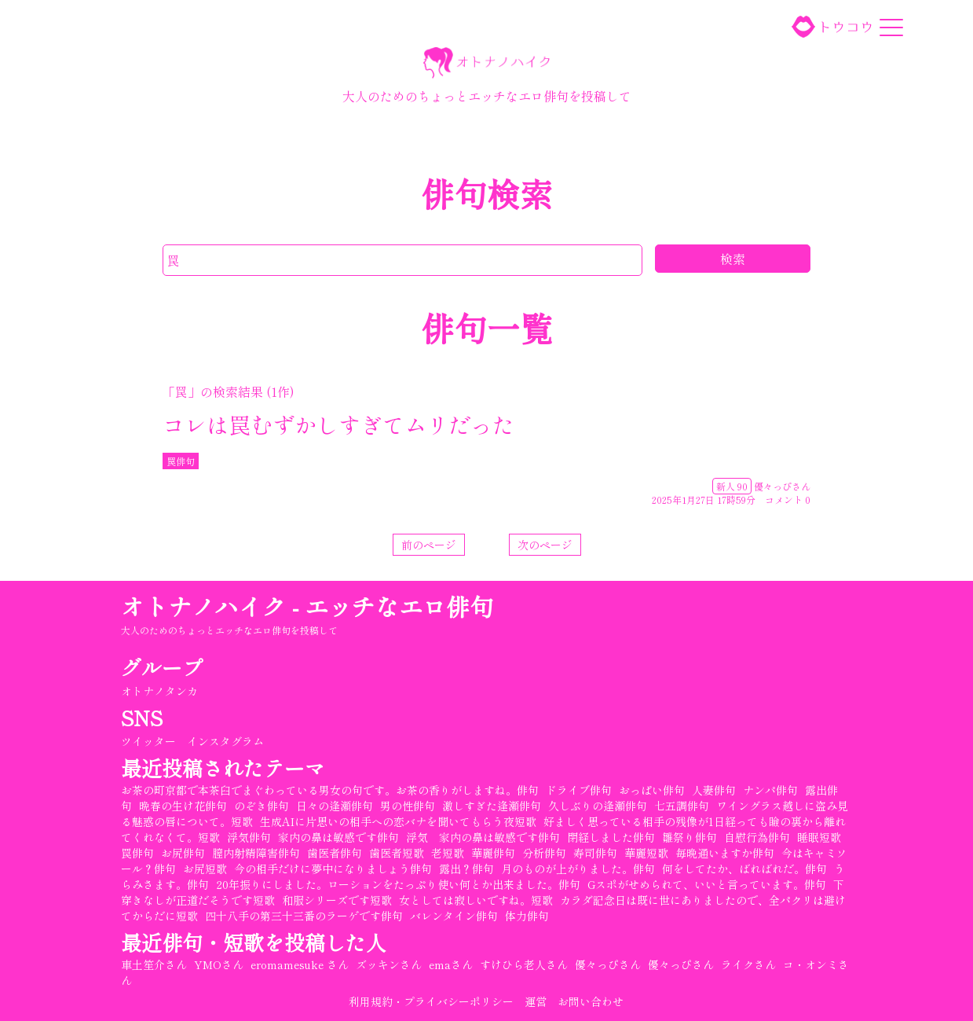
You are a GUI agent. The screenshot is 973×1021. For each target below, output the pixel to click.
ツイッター (149, 741)
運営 (536, 1001)
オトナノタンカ (160, 691)
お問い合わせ (591, 1001)
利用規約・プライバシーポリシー (431, 1001)
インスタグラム (226, 741)
